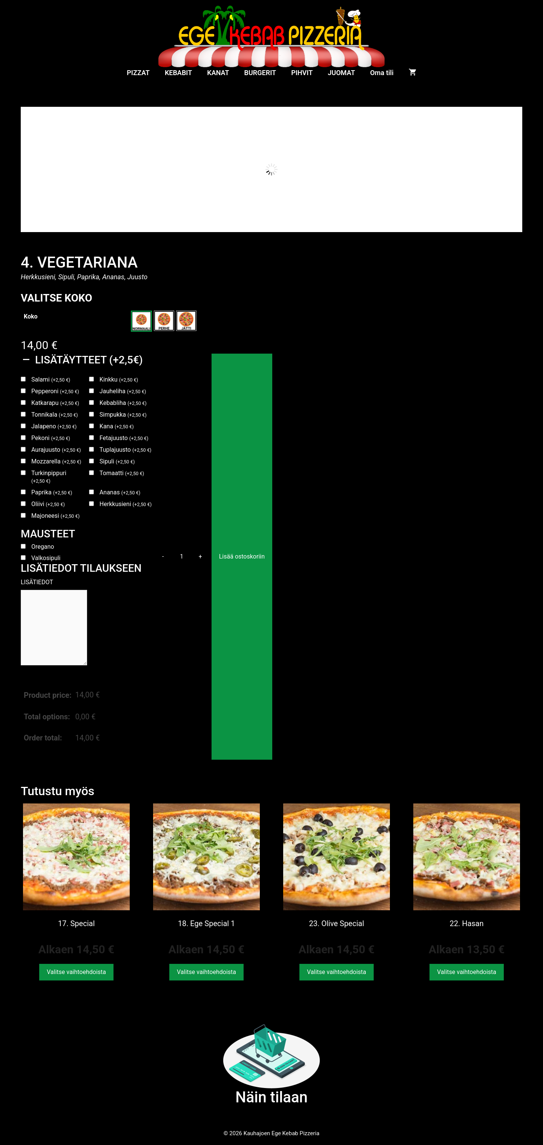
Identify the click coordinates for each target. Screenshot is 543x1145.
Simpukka (123, 414)
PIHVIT (302, 73)
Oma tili (381, 73)
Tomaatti (122, 473)
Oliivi (48, 504)
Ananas (120, 492)
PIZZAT (138, 73)
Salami (50, 379)
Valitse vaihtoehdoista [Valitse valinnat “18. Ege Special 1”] (206, 972)
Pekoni (50, 438)
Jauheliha (123, 391)
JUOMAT (341, 73)
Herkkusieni (126, 504)
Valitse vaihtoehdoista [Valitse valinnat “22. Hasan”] (466, 972)
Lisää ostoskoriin (242, 556)
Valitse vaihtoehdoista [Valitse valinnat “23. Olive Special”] (336, 972)
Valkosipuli (45, 558)
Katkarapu (55, 402)
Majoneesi (55, 515)
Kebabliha (123, 402)
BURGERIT (260, 73)
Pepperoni (55, 391)
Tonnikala (54, 414)
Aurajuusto (56, 449)
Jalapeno (54, 426)
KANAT (218, 73)
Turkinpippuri (48, 476)
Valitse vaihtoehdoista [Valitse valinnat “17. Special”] (76, 972)
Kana (117, 426)
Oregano (42, 546)
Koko (31, 316)
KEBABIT (178, 73)
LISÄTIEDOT (37, 582)
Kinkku (119, 379)
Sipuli (117, 461)
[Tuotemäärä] (181, 557)
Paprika (51, 492)
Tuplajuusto (126, 449)
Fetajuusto (124, 438)
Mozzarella (56, 461)
